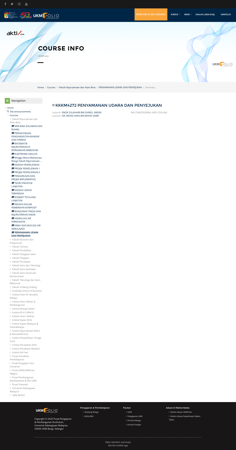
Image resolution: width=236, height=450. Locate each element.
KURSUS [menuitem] (174, 14)
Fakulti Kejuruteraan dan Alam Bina (77, 87)
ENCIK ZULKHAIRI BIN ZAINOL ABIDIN (81, 112)
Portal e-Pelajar (134, 424)
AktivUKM (89, 416)
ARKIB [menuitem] (186, 14)
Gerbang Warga (91, 412)
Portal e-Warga (134, 420)
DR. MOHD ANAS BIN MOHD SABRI (80, 115)
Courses (51, 87)
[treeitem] (23, 251)
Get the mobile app (118, 445)
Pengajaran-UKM (135, 416)
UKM (129, 412)
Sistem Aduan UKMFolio (181, 412)
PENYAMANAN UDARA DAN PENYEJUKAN (120, 87)
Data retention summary (118, 442)
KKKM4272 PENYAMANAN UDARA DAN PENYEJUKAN (108, 105)
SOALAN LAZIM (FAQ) (205, 14)
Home (40, 87)
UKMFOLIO (226, 14)
